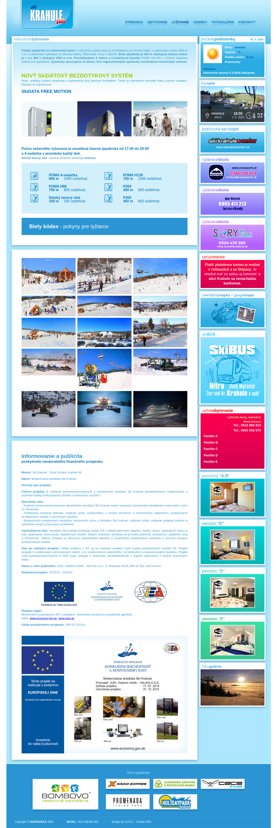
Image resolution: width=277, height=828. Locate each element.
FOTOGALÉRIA (223, 22)
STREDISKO (134, 22)
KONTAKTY (246, 22)
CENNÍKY (200, 22)
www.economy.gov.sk (43, 618)
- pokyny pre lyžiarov (69, 226)
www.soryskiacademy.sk (232, 237)
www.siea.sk (66, 618)
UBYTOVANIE (157, 22)
